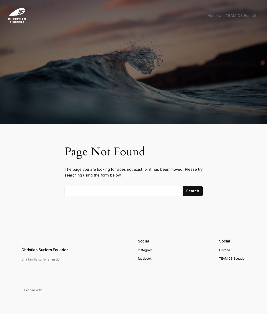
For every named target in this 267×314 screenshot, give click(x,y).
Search (192, 191)
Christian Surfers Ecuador (44, 250)
